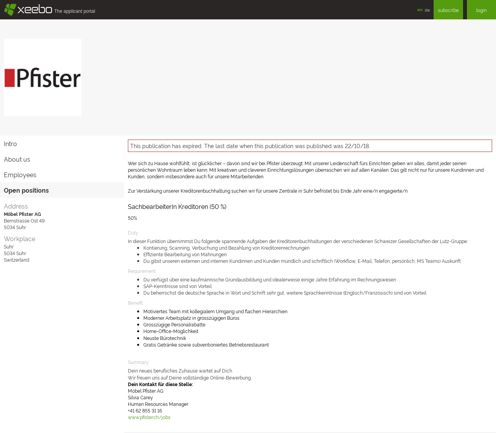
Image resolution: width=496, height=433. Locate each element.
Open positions (26, 190)
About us (17, 159)
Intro (10, 143)
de (427, 10)
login (481, 10)
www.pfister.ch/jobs (149, 417)
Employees (20, 174)
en (420, 9)
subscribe (448, 10)
